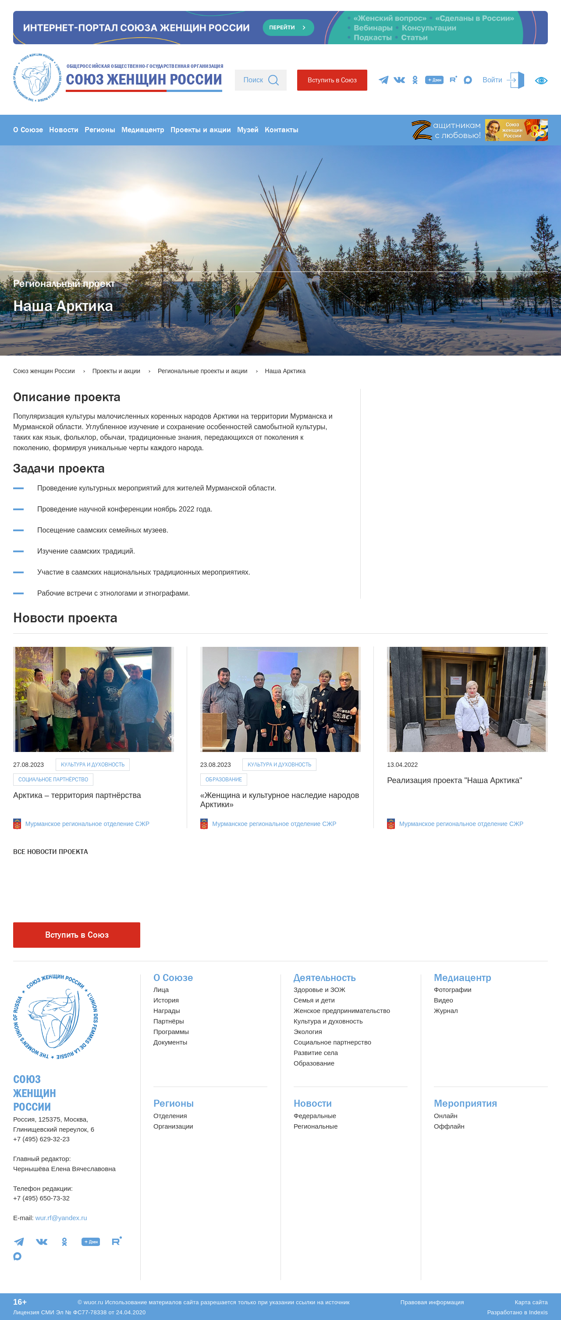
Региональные (315, 1126)
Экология (308, 1031)
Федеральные (315, 1115)
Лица (161, 989)
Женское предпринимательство (342, 1010)
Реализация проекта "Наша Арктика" (454, 780)
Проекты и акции (200, 130)
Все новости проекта (50, 851)
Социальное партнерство (332, 1042)
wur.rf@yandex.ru (61, 1217)
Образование (224, 779)
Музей (248, 130)
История (166, 1000)
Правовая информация (432, 1302)
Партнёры (168, 1021)
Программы (171, 1031)
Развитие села (316, 1052)
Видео (443, 1000)
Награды (166, 1010)
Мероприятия (465, 1103)
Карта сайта (531, 1302)
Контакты (281, 130)
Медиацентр (142, 130)
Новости (63, 130)
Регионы (100, 130)
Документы (170, 1042)
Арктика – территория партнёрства (77, 795)
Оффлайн (449, 1126)
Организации (173, 1126)
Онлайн (446, 1115)
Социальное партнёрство (53, 779)
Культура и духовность (92, 764)
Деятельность (325, 977)
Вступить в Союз (332, 80)
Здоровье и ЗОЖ (319, 989)
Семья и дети (314, 1000)
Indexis (538, 1312)
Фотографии (453, 989)
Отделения (170, 1115)
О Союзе (28, 130)
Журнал (446, 1010)
